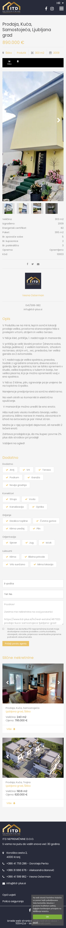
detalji (35, 922)
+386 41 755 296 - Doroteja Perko (27, 863)
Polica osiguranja (13, 901)
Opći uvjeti (9, 895)
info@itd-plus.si (33, 309)
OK (47, 917)
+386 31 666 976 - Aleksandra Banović (30, 870)
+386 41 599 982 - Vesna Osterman (28, 877)
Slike (9, 64)
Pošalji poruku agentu (16, 643)
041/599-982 (33, 305)
